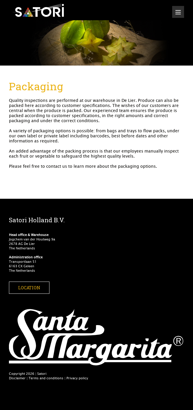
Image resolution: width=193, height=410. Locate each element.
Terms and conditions (46, 378)
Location (29, 288)
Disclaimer (17, 378)
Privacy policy (77, 378)
